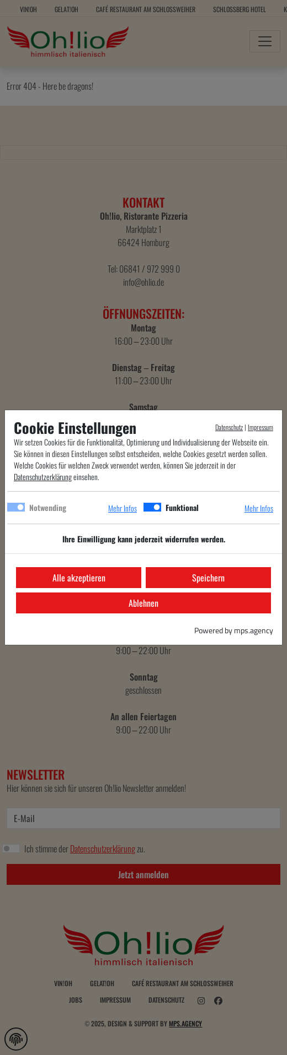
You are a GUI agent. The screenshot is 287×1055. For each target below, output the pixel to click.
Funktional (182, 507)
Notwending (47, 507)
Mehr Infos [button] (122, 508)
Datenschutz (229, 427)
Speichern (208, 577)
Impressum (260, 427)
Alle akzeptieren (78, 577)
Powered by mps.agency (233, 630)
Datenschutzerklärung (43, 476)
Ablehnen (143, 603)
